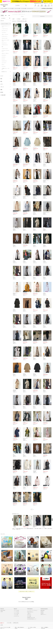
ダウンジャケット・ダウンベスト (5, 40)
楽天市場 (50, 3)
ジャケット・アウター (4, 23)
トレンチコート (4, 32)
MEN (5, 15)
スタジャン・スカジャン (5, 53)
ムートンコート (4, 62)
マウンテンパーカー (4, 38)
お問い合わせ (29, 610)
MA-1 (2, 46)
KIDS (9, 15)
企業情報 (2, 626)
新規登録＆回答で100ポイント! (38, 3)
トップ (13, 14)
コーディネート (42, 16)
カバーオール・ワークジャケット (5, 51)
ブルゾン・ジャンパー (5, 34)
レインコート (4, 66)
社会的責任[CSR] (11, 626)
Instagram (42, 608)
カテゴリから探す (16, 608)
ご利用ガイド (29, 608)
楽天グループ (46, 3)
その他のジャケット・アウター (5, 69)
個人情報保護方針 (6, 626)
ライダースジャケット (5, 44)
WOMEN (2, 15)
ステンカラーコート (4, 30)
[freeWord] (6, 18)
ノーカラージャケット (5, 28)
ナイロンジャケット (4, 36)
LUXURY (2, 607)
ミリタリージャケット (5, 48)
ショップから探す (16, 607)
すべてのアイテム (16, 611)
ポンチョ (3, 64)
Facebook (42, 607)
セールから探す (16, 610)
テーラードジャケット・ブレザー (5, 26)
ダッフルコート (4, 55)
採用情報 (15, 626)
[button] (18, 516)
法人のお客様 (29, 611)
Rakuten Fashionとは (30, 607)
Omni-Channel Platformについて (31, 614)
